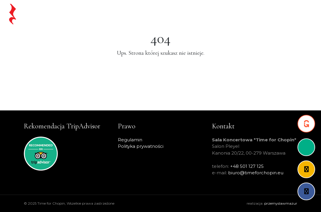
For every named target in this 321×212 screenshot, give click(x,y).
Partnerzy (271, 14)
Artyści (215, 14)
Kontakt (297, 14)
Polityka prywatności (140, 146)
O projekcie (241, 14)
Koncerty (156, 14)
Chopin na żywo (122, 14)
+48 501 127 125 (247, 166)
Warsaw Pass (187, 14)
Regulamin (130, 140)
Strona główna (82, 14)
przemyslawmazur (280, 203)
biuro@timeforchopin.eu (255, 172)
